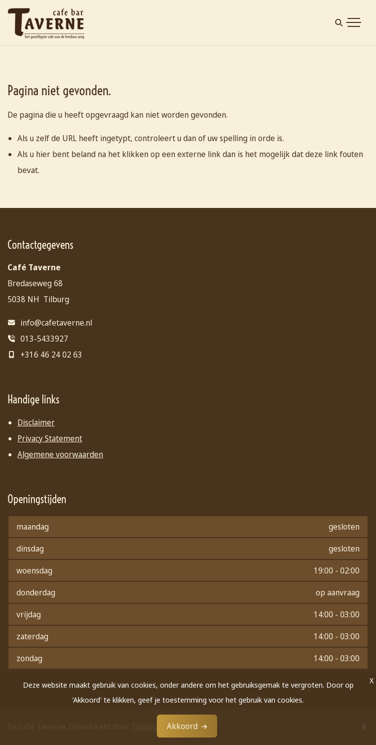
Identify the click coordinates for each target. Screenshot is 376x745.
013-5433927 (44, 338)
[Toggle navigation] (353, 22)
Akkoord (182, 726)
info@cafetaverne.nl (56, 322)
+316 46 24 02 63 (51, 354)
